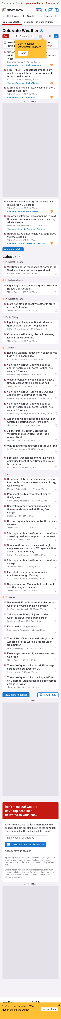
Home (5, 1006)
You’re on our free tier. (29, 3)
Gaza (39, 16)
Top (6, 36)
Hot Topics (13, 16)
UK (23, 16)
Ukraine (48, 16)
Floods (21, 243)
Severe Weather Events (28, 211)
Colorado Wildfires (44, 22)
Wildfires (41, 229)
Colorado (28, 22)
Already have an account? (18, 850)
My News (23, 1016)
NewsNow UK (38, 1006)
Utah (28, 65)
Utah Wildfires (32, 83)
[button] (31, 36)
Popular (23, 36)
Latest (14, 36)
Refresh (52, 1016)
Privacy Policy (41, 862)
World (30, 16)
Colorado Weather (12, 22)
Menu (38, 1016)
